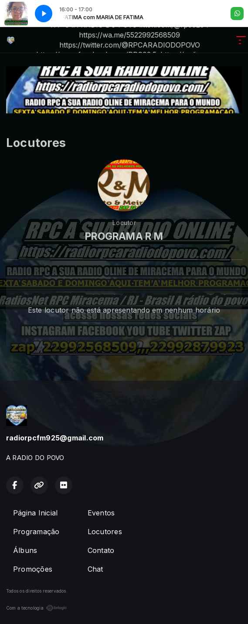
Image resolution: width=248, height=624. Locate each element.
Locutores (105, 531)
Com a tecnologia (36, 608)
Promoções (32, 569)
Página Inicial (35, 512)
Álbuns (25, 550)
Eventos (101, 512)
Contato (101, 550)
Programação (36, 531)
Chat (95, 569)
